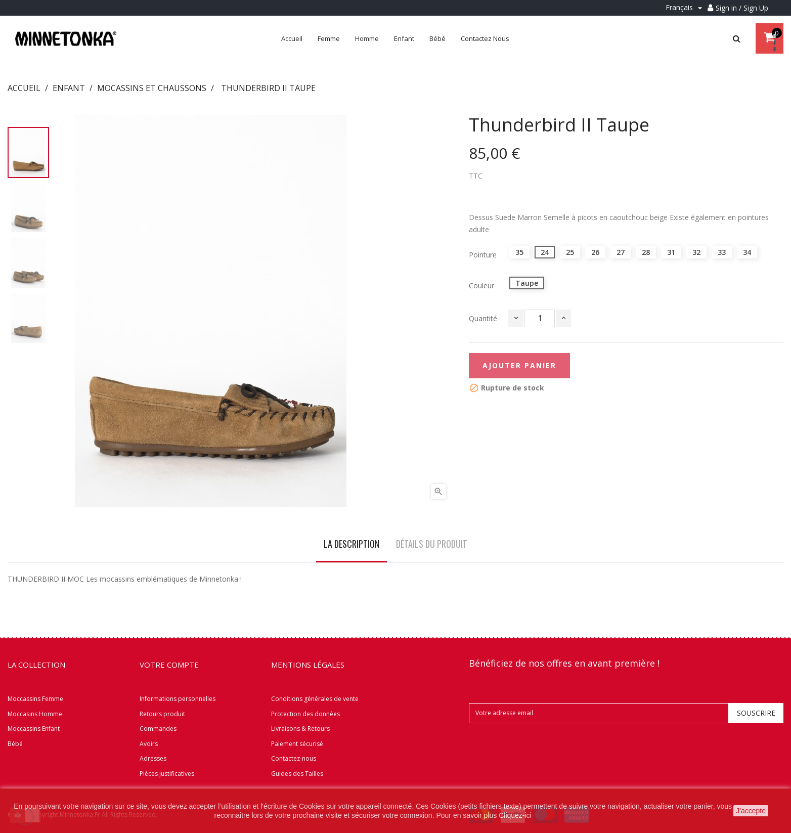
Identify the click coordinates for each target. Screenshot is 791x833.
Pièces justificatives (167, 773)
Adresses (153, 758)
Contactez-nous (293, 758)
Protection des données (305, 714)
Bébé (15, 743)
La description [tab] (351, 543)
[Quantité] (539, 318)
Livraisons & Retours (300, 728)
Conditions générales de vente (315, 698)
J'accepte (751, 811)
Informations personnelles (177, 698)
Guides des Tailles (297, 773)
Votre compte (169, 665)
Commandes (158, 728)
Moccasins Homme (35, 714)
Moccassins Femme (35, 698)
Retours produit (162, 714)
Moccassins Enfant (34, 728)
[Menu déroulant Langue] (685, 8)
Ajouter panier (519, 365)
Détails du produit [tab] (431, 543)
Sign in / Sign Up (742, 8)
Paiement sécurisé (297, 743)
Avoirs (149, 743)
